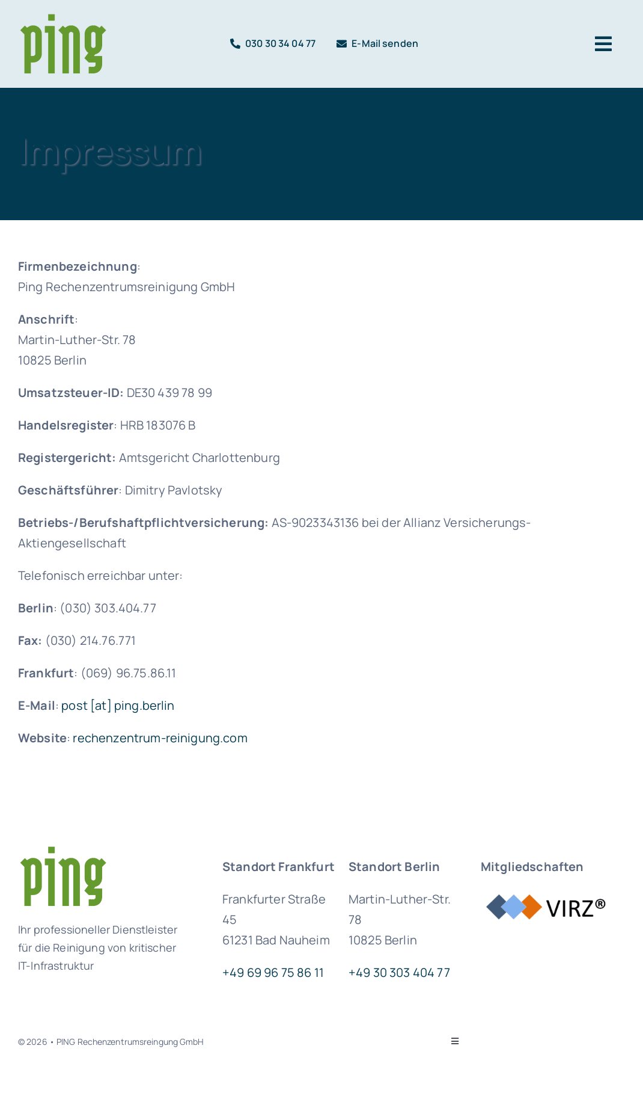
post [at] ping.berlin (117, 705)
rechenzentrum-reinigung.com (160, 738)
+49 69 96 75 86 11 (273, 972)
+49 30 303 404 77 (399, 972)
